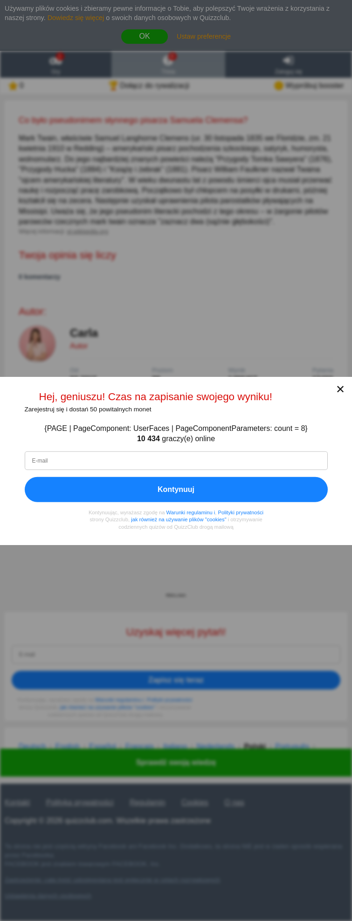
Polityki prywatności (240, 512)
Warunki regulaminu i (190, 512)
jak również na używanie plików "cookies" (178, 519)
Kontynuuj (176, 489)
